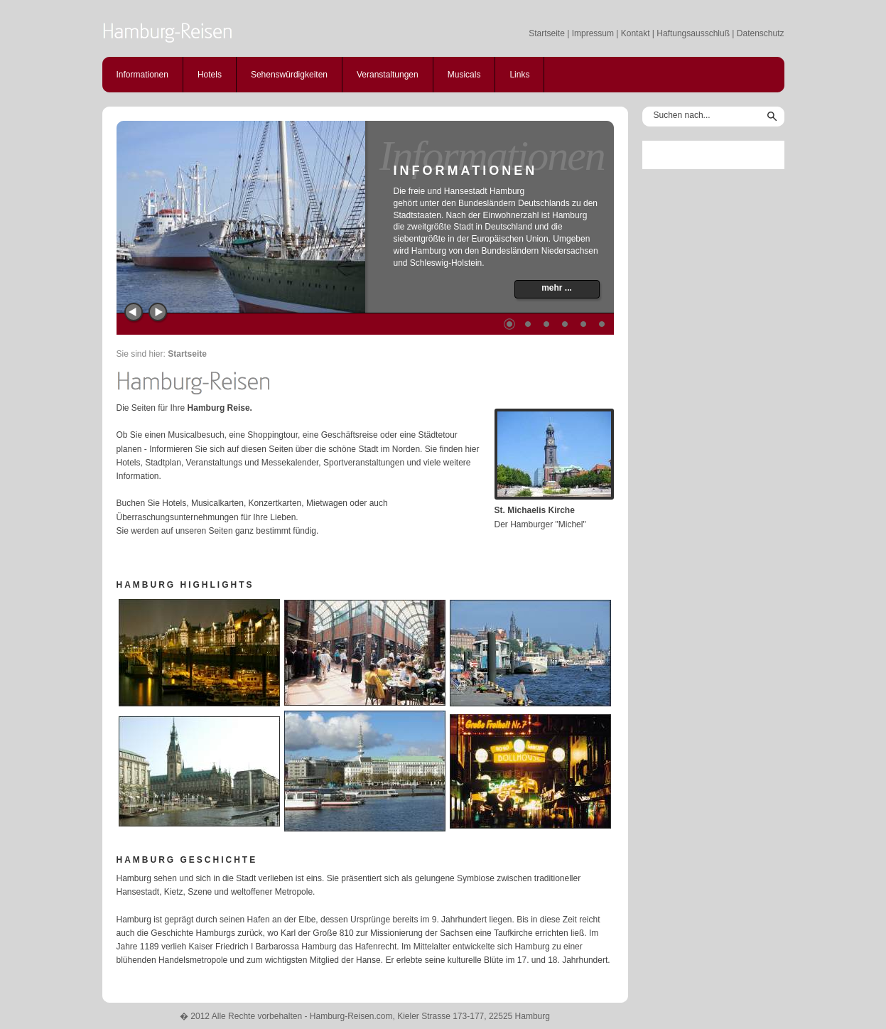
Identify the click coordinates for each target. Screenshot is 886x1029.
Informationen (142, 75)
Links (519, 75)
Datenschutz (760, 33)
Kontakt (635, 33)
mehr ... (556, 288)
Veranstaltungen (387, 75)
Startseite (547, 33)
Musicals (464, 75)
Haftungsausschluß (693, 33)
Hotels (210, 75)
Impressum (593, 33)
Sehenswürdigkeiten (289, 75)
